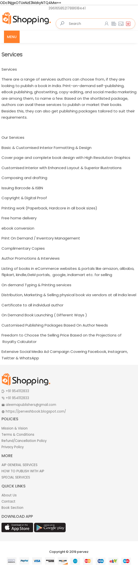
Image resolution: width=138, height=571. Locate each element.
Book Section (12, 507)
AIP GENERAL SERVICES (19, 465)
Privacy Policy (12, 447)
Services (11, 54)
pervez (83, 551)
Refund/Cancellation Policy (23, 440)
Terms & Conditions (17, 434)
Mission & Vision (14, 428)
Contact (8, 501)
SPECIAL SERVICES (15, 477)
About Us (9, 495)
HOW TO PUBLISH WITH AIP (22, 471)
